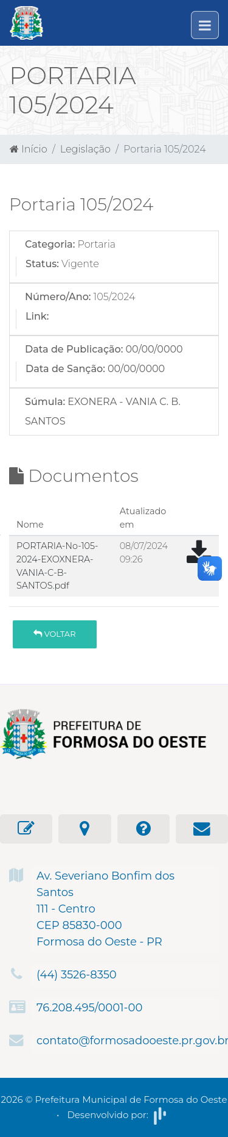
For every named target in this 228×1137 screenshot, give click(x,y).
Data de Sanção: (65, 369)
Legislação (85, 149)
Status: (42, 264)
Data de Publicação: (74, 349)
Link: (37, 316)
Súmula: (45, 401)
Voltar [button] (54, 634)
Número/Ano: (58, 297)
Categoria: (50, 244)
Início (28, 149)
